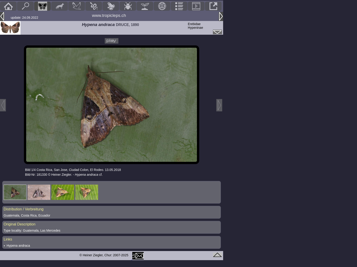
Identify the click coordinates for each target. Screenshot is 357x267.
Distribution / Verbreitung (23, 209)
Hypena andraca (18, 245)
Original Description (20, 224)
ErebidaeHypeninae (195, 25)
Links (8, 239)
